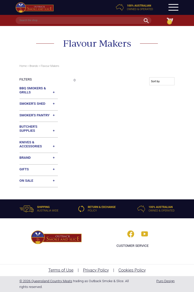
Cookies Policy (132, 270)
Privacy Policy (96, 270)
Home (23, 66)
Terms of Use (61, 270)
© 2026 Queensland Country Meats (45, 281)
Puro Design (165, 281)
